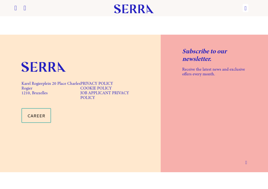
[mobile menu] (245, 8)
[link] (43, 67)
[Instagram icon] (24, 9)
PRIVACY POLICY (96, 84)
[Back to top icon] (246, 162)
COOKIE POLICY (96, 88)
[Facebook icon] (15, 9)
